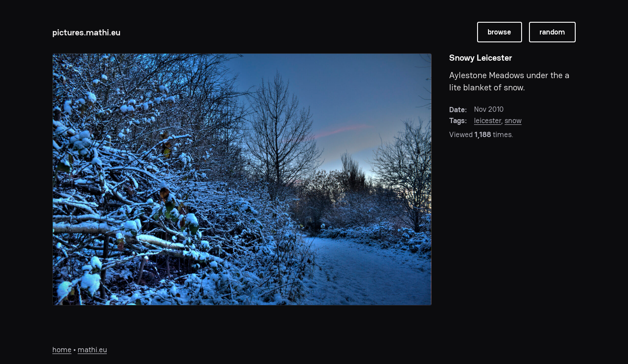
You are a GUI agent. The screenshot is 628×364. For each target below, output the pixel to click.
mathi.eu (92, 349)
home (62, 349)
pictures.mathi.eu (86, 32)
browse (499, 32)
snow (513, 120)
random (552, 32)
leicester (487, 120)
